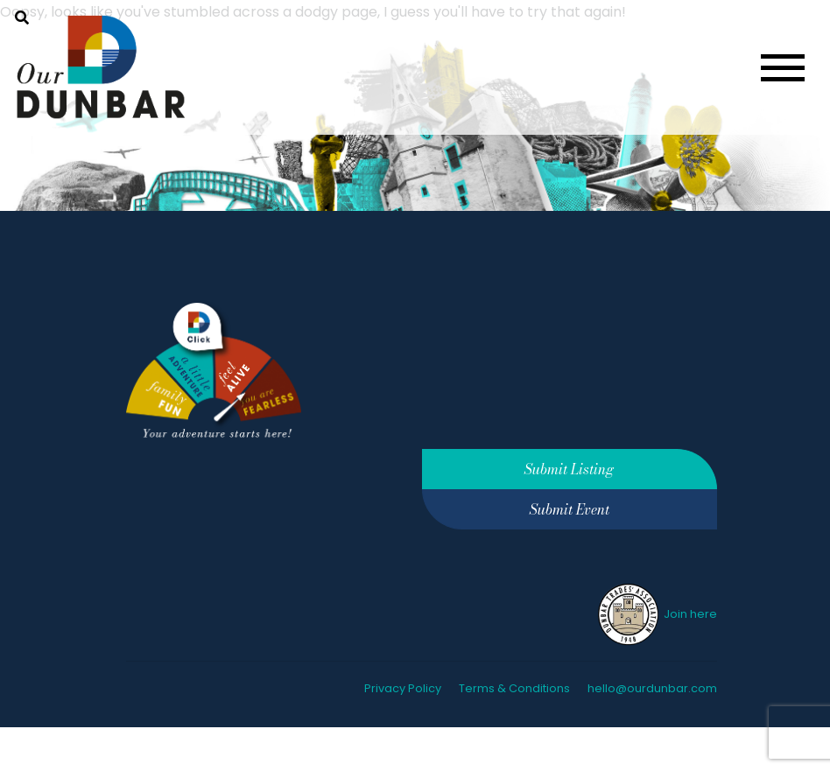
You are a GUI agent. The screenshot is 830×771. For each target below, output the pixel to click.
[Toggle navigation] (782, 68)
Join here (656, 613)
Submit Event (569, 509)
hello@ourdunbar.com (652, 688)
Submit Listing (569, 469)
